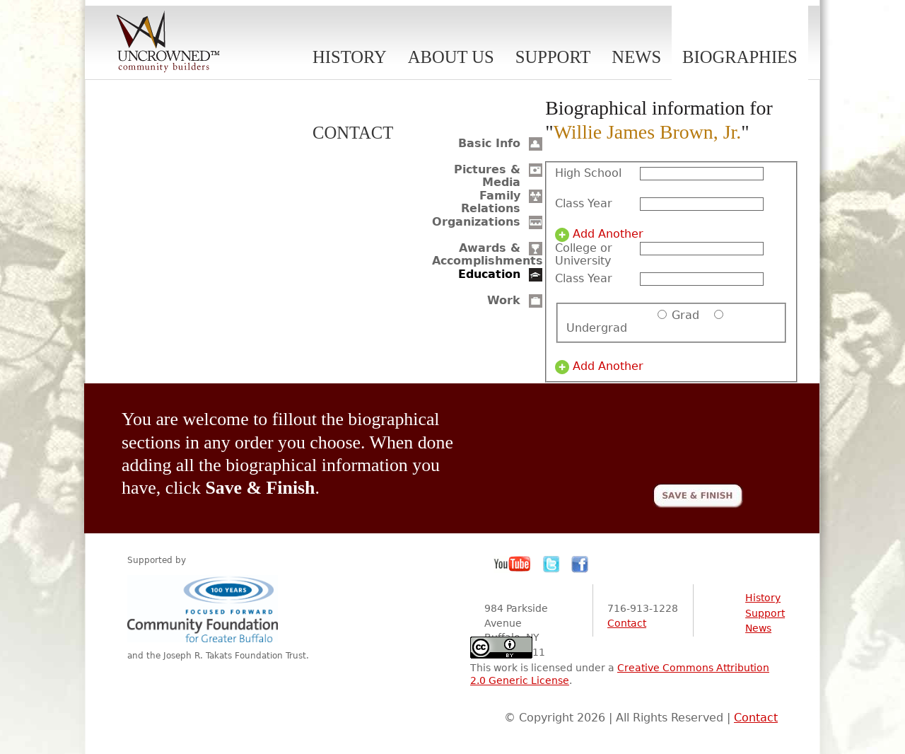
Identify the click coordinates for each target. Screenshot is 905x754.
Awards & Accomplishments (487, 254)
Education (489, 274)
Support (553, 56)
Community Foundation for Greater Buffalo (205, 608)
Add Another (608, 234)
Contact (353, 132)
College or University (583, 254)
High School (588, 173)
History (350, 56)
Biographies (740, 56)
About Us (451, 56)
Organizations (476, 221)
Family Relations (490, 202)
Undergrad (596, 328)
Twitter (551, 564)
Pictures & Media (487, 176)
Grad (685, 315)
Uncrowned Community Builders (168, 42)
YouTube (513, 564)
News (636, 56)
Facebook (579, 564)
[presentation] (635, 435)
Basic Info (489, 143)
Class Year (583, 203)
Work (503, 300)
